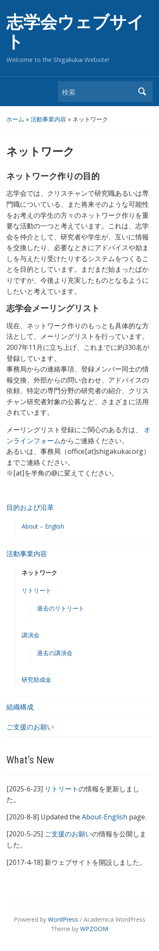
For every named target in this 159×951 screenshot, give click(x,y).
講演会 (30, 635)
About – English (43, 526)
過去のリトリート (60, 608)
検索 (142, 91)
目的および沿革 (30, 507)
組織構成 (19, 707)
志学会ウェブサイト (75, 32)
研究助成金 (36, 679)
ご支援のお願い (30, 727)
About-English (104, 817)
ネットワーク (39, 572)
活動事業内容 (48, 119)
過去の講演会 (55, 653)
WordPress (63, 919)
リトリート (36, 590)
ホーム (15, 119)
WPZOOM (94, 929)
